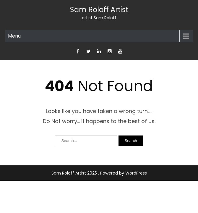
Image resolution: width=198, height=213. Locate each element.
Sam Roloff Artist (99, 9)
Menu (14, 36)
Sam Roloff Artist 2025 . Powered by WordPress (99, 173)
